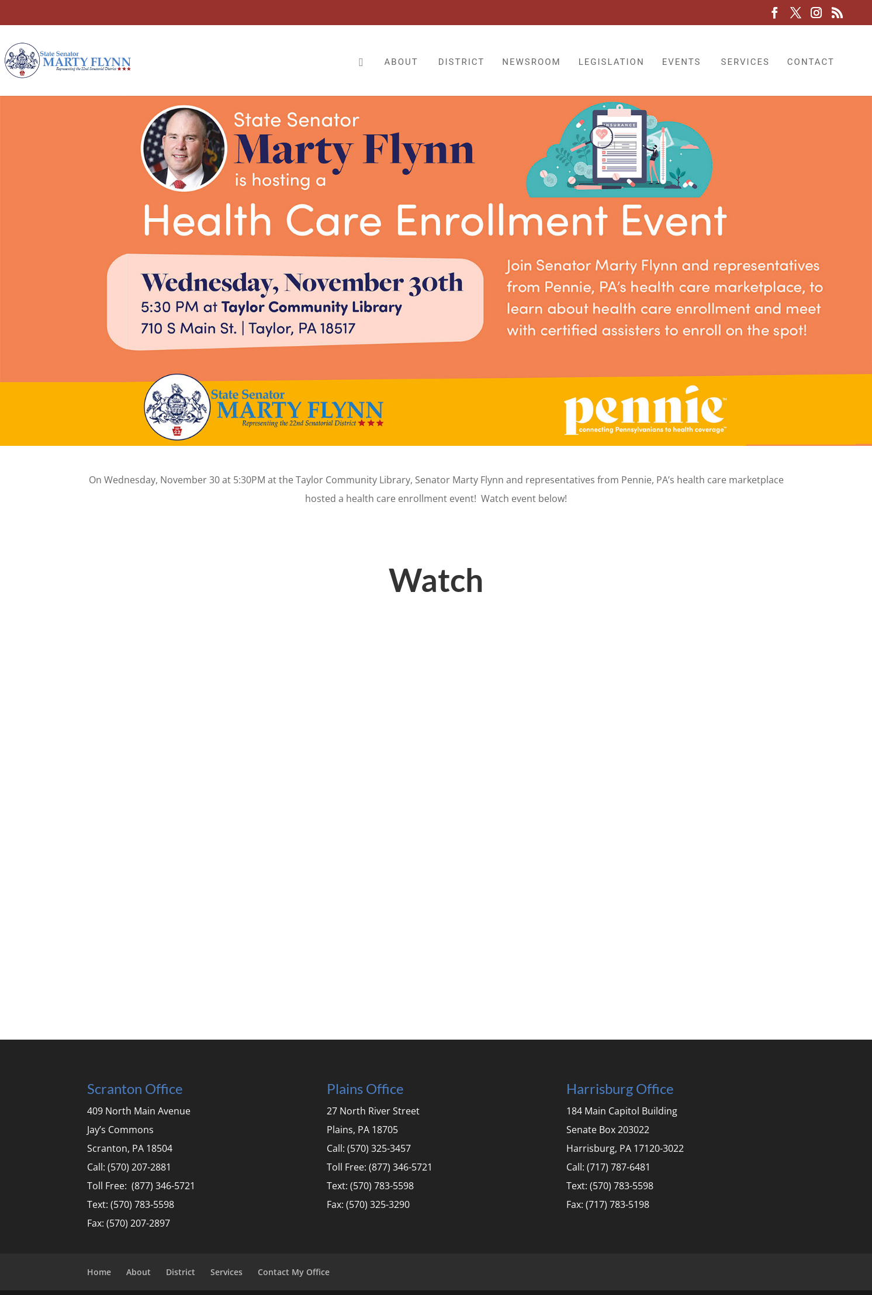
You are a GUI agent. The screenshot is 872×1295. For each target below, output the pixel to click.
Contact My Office (294, 1271)
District (461, 62)
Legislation (612, 62)
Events (681, 62)
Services (745, 62)
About (401, 62)
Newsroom (531, 62)
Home (99, 1271)
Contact (811, 62)
